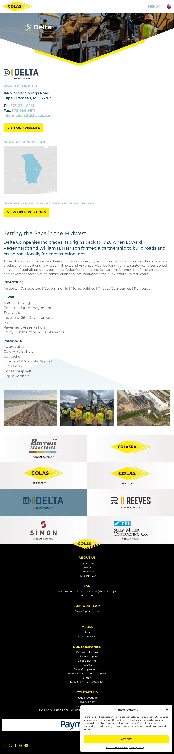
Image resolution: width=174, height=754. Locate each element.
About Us (87, 558)
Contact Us (87, 692)
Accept (126, 739)
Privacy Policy (136, 747)
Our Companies (87, 647)
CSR (87, 586)
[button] (167, 709)
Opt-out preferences (117, 747)
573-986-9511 (23, 111)
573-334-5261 (22, 106)
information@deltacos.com (28, 115)
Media (87, 627)
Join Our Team (87, 606)
